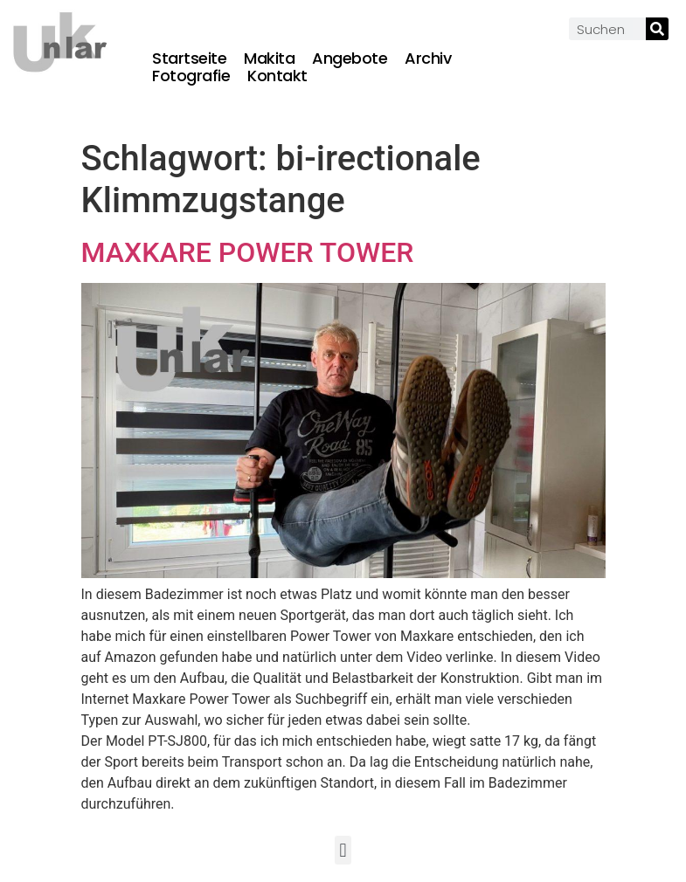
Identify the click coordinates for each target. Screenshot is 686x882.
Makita (269, 58)
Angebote (349, 58)
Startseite (189, 58)
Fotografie (191, 76)
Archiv (428, 58)
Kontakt (277, 76)
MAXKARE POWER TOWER (247, 252)
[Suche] (657, 28)
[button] (343, 850)
